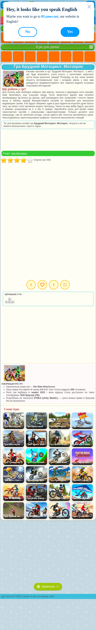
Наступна (53, 284)
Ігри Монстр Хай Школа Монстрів (65, 56)
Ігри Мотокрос (19, 153)
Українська (48, 586)
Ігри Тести (54, 56)
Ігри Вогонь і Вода (30, 56)
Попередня (31, 284)
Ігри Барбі (42, 56)
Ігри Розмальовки (89, 56)
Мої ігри (42, 284)
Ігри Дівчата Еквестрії (18, 56)
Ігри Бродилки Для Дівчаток (77, 56)
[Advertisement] (48, 139)
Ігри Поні (6, 56)
